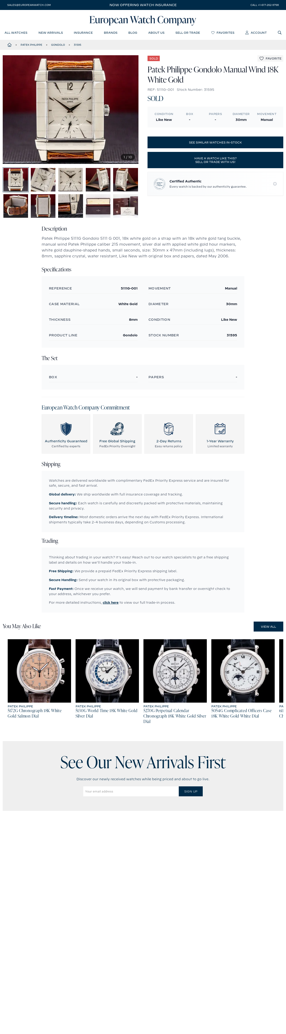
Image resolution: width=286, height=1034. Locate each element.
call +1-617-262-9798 (264, 5)
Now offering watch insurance (143, 5)
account (256, 33)
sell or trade (187, 32)
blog (132, 32)
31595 (77, 45)
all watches (16, 32)
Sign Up (190, 793)
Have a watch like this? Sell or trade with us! (215, 160)
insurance (83, 32)
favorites (222, 33)
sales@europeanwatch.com (29, 5)
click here (111, 605)
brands (110, 32)
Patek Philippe (31, 45)
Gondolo (58, 45)
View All (268, 628)
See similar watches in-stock (215, 142)
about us (156, 32)
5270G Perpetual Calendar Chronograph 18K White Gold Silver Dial (174, 718)
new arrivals (50, 32)
